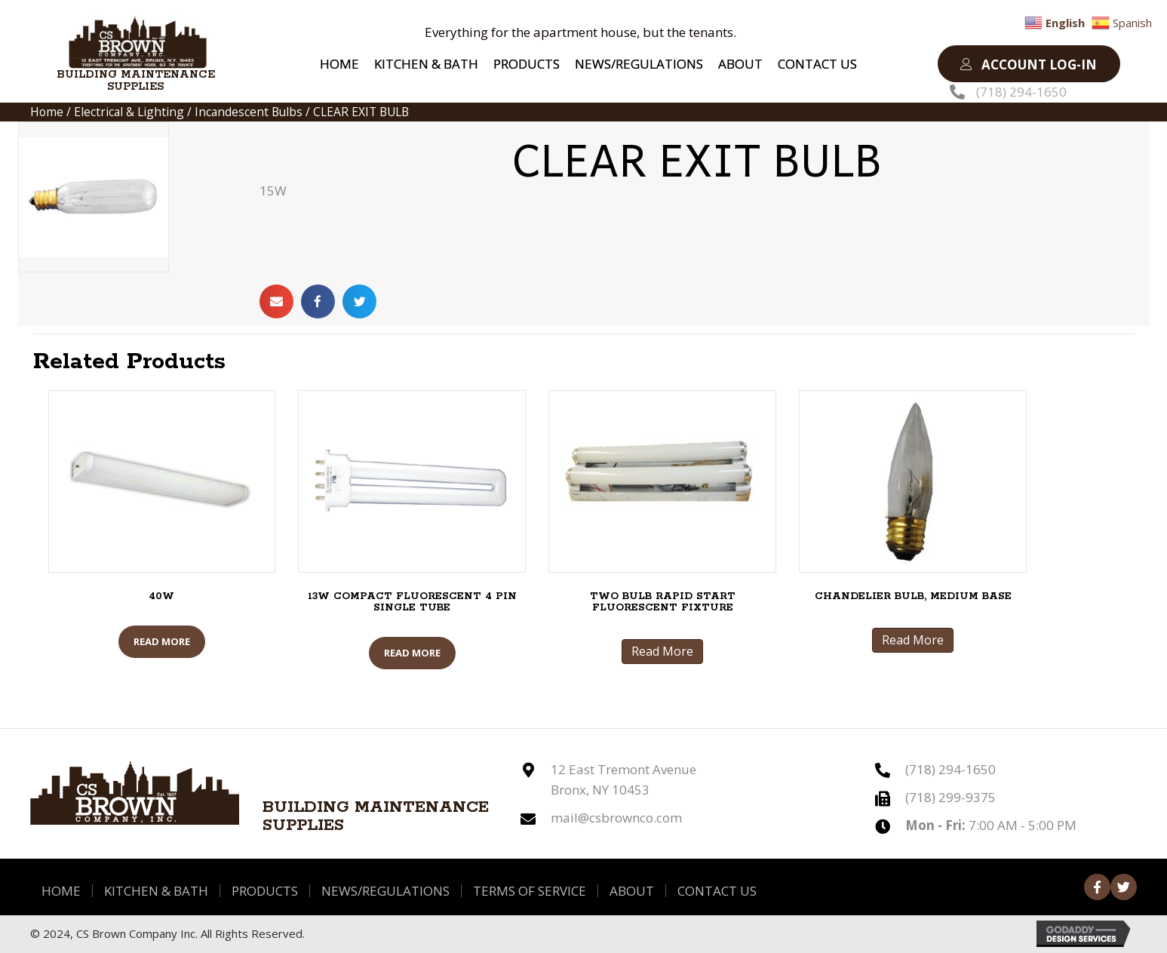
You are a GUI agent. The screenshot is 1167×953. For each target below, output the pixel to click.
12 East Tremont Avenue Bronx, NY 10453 (623, 779)
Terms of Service (529, 890)
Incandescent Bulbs (248, 111)
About (632, 890)
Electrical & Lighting (129, 111)
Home (46, 111)
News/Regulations (385, 890)
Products (265, 890)
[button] (1029, 63)
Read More (162, 641)
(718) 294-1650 (1021, 91)
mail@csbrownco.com (616, 817)
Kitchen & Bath (156, 890)
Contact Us (717, 890)
